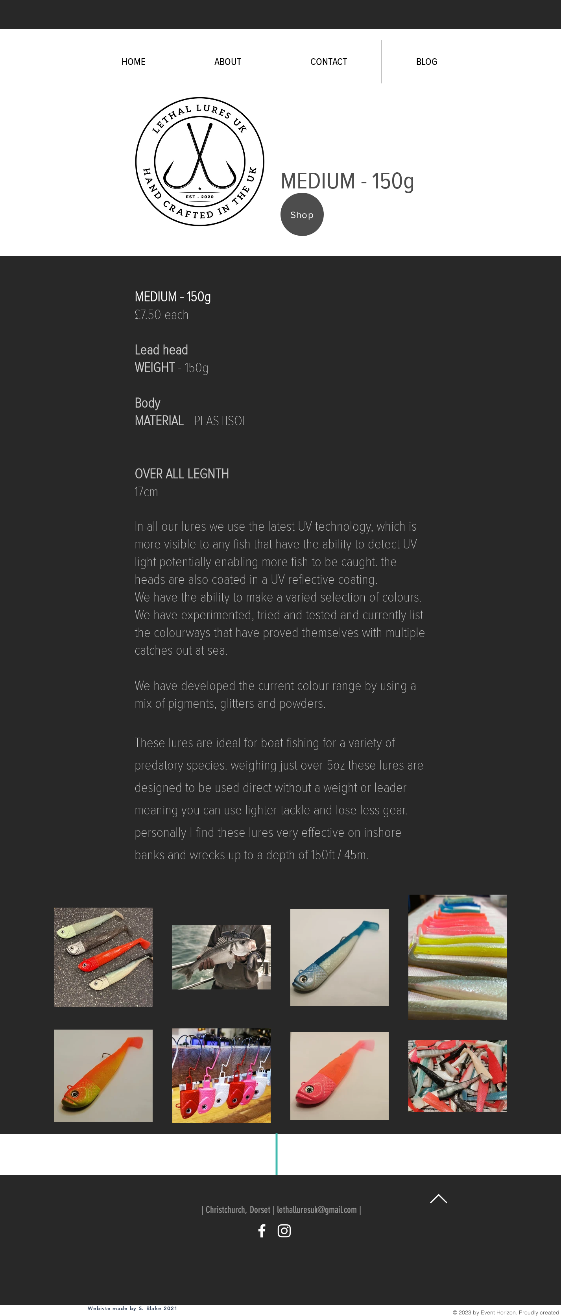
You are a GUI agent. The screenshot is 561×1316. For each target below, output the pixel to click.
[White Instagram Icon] (284, 1231)
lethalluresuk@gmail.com (317, 1209)
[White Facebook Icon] (262, 1231)
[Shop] (302, 214)
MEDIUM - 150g (173, 297)
